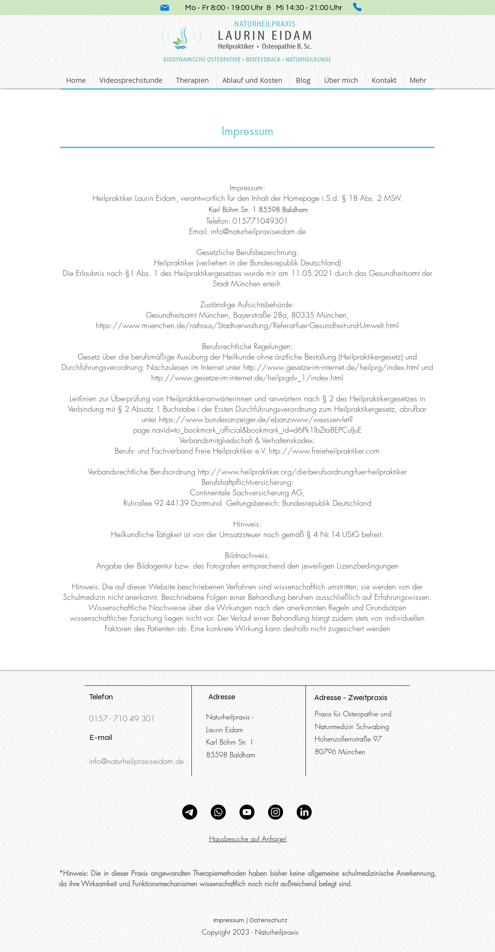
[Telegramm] (189, 812)
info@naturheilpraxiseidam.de (258, 231)
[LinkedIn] (304, 812)
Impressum (247, 131)
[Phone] (357, 7)
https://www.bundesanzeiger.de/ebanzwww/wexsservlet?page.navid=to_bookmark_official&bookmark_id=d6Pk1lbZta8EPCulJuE (247, 424)
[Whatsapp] (218, 812)
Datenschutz (268, 920)
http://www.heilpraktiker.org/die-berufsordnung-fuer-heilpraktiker (302, 471)
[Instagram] (275, 812)
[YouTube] (246, 812)
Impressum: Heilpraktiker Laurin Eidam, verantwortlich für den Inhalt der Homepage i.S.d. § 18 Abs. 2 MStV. (247, 192)
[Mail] (165, 8)
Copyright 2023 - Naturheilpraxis (250, 932)
